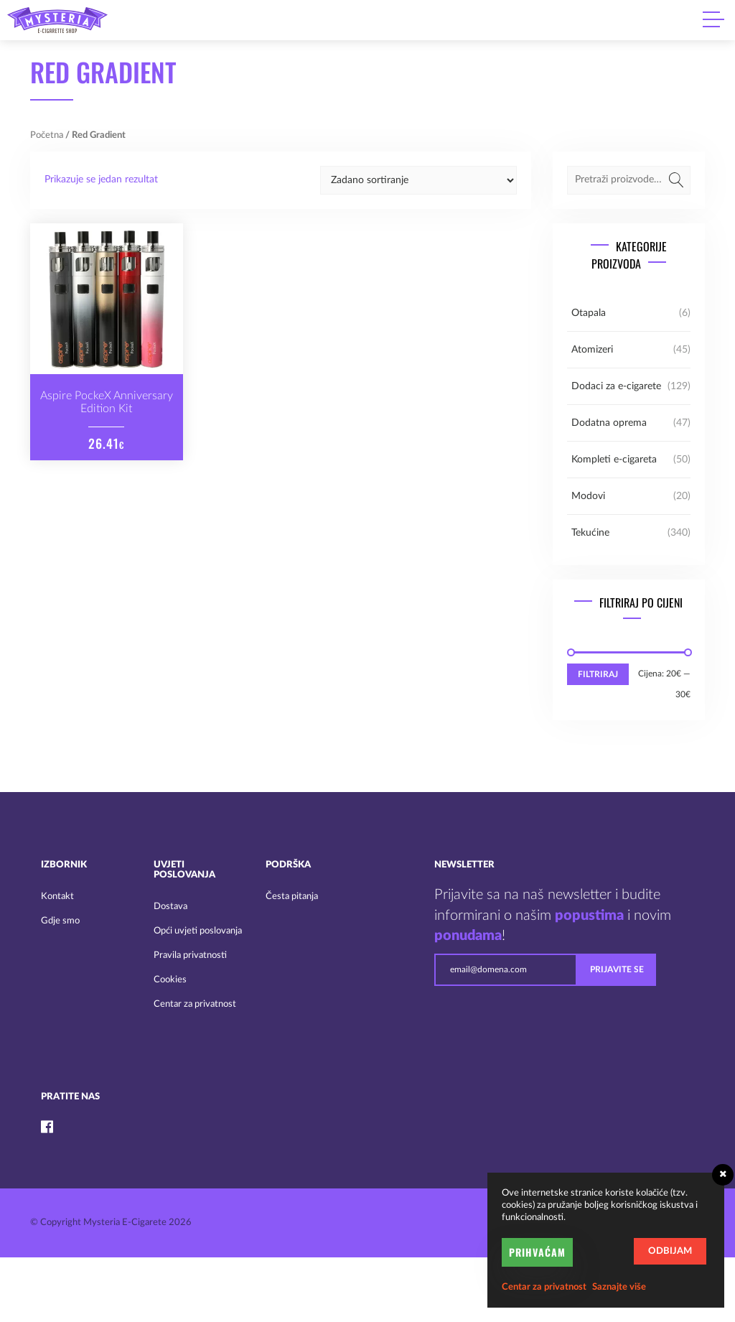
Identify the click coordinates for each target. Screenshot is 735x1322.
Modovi (588, 496)
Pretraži (676, 180)
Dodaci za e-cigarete (616, 386)
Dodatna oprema (609, 423)
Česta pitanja (292, 896)
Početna (46, 135)
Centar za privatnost (195, 1004)
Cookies (170, 979)
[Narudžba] (418, 180)
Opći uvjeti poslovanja (198, 931)
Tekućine (590, 533)
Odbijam (670, 1251)
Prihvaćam (537, 1252)
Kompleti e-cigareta (614, 460)
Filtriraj (598, 674)
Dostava (170, 906)
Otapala (588, 313)
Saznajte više (619, 1287)
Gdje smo (60, 921)
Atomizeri (592, 350)
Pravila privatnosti (190, 955)
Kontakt (57, 896)
